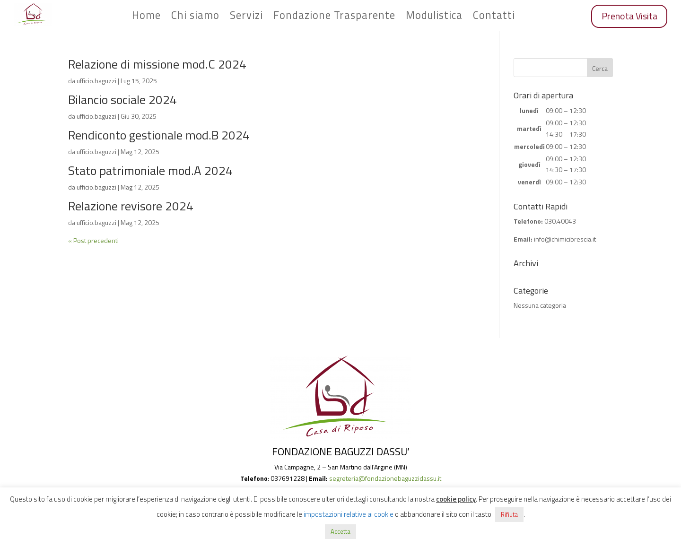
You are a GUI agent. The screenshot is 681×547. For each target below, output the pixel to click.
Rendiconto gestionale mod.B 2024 (159, 135)
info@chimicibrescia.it (565, 239)
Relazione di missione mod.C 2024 (157, 64)
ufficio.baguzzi (96, 81)
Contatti (494, 17)
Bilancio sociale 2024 (122, 99)
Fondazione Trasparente (334, 17)
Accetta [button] (340, 531)
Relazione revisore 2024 (130, 206)
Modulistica (434, 17)
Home (146, 17)
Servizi (246, 17)
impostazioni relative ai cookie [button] (348, 514)
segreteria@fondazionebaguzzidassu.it (385, 478)
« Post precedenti (93, 240)
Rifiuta (509, 514)
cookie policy (456, 499)
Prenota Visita (629, 16)
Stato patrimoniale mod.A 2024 (150, 170)
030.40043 (560, 221)
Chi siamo (195, 17)
